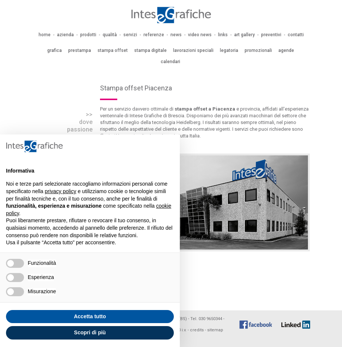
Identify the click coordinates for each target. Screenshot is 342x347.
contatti (296, 34)
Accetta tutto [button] (90, 316)
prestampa (79, 50)
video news (200, 34)
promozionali (258, 50)
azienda (65, 34)
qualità (110, 34)
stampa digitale (150, 50)
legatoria (229, 50)
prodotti (88, 34)
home (45, 34)
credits (197, 330)
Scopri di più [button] (90, 332)
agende (286, 50)
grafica (54, 50)
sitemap (215, 330)
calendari (170, 61)
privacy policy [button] (60, 191)
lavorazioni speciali (193, 50)
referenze (153, 34)
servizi (130, 34)
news (176, 34)
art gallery (244, 34)
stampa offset (112, 50)
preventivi (271, 34)
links (223, 34)
